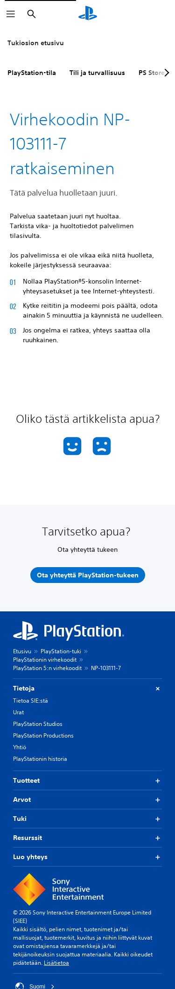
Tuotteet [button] (87, 780)
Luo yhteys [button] (87, 857)
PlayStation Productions (43, 735)
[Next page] (165, 73)
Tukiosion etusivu (35, 43)
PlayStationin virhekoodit (45, 660)
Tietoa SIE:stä (30, 700)
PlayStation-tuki (61, 651)
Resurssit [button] (87, 837)
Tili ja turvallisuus (97, 72)
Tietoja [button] (87, 688)
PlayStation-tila (31, 72)
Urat (18, 712)
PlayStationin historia (40, 759)
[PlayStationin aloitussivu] (87, 14)
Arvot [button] (87, 799)
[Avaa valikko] (10, 14)
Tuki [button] (87, 818)
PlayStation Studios (38, 724)
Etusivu (22, 651)
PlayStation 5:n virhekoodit (47, 668)
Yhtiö (19, 747)
